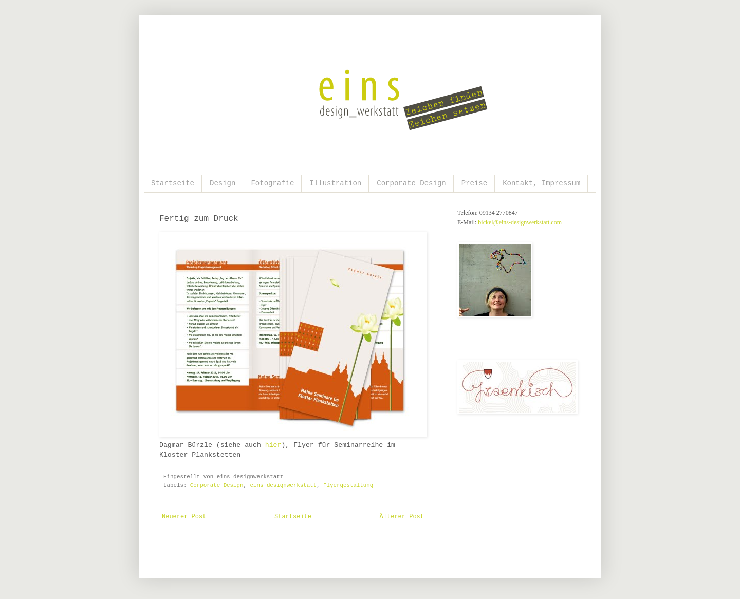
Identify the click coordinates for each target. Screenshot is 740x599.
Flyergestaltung (348, 485)
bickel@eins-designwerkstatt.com (520, 222)
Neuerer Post (184, 516)
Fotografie (272, 183)
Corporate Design (411, 183)
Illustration (335, 183)
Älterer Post (402, 516)
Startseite (172, 183)
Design (222, 183)
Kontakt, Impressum (541, 183)
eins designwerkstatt (283, 485)
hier (273, 445)
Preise (474, 183)
